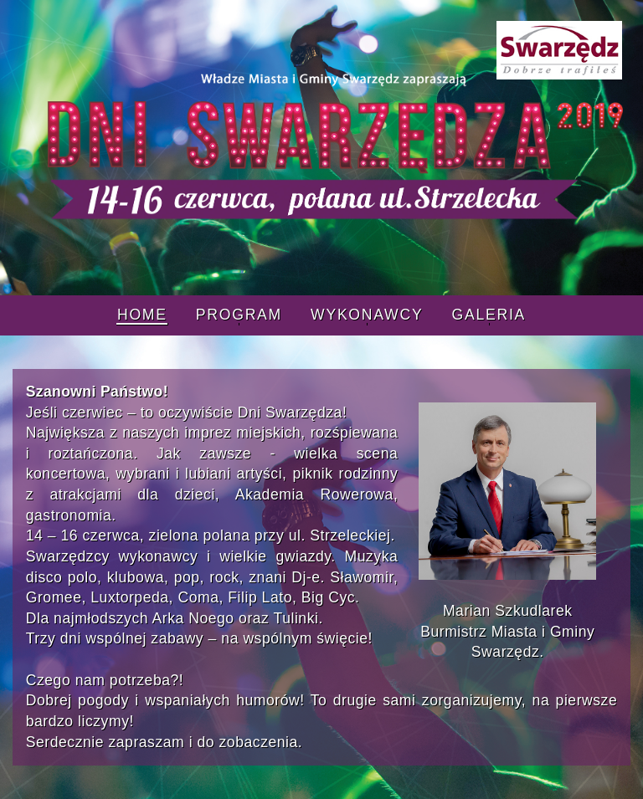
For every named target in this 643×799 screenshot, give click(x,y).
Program (239, 314)
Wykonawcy (367, 314)
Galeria (488, 314)
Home (142, 314)
